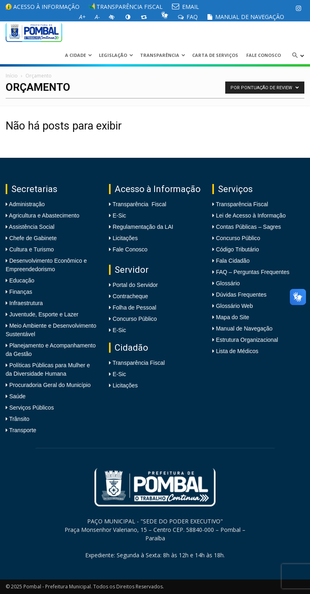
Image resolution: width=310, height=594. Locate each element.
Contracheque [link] (130, 296)
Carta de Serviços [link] (215, 55)
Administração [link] (26, 204)
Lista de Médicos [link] (237, 351)
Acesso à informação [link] (43, 6)
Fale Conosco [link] (263, 55)
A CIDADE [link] (78, 55)
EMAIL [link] (185, 6)
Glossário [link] (228, 283)
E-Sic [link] (119, 215)
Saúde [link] (16, 396)
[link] (298, 8)
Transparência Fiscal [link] (126, 6)
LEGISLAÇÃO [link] (116, 55)
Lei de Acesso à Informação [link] (251, 215)
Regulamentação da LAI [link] (143, 227)
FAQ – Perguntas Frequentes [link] (252, 272)
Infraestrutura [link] (25, 303)
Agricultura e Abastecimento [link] (43, 215)
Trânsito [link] (18, 419)
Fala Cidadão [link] (232, 260)
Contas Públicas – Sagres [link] (248, 227)
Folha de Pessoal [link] (134, 307)
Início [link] (12, 75)
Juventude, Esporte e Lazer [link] (43, 314)
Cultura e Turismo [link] (31, 249)
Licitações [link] (125, 238)
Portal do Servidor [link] (135, 285)
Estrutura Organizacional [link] (247, 340)
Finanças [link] (20, 292)
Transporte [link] (22, 430)
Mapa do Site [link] (232, 317)
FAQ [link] (188, 17)
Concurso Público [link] (135, 319)
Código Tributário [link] (237, 249)
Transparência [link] (162, 55)
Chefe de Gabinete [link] (32, 238)
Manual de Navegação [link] (245, 17)
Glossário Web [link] (234, 306)
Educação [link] (21, 280)
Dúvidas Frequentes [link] (241, 294)
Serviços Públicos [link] (31, 407)
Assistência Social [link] (31, 227)
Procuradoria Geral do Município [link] (50, 385)
